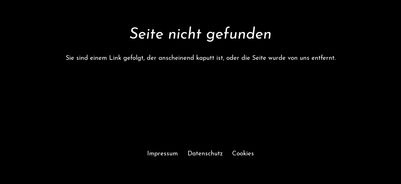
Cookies (243, 154)
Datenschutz (205, 154)
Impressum (162, 154)
